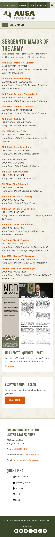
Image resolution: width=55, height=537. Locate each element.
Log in (6, 5)
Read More (15, 400)
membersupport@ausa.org (26, 460)
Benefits (41, 5)
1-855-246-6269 (32, 454)
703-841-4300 (21, 449)
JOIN (32, 5)
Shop (13, 5)
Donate (22, 5)
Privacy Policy (27, 526)
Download (10, 366)
